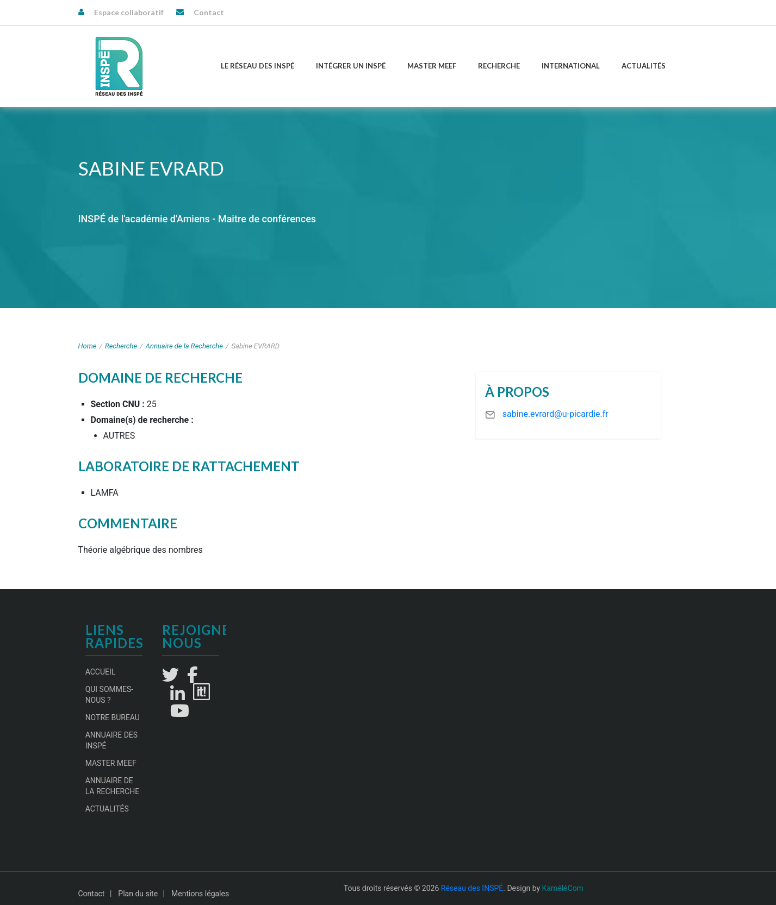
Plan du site (138, 893)
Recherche (499, 65)
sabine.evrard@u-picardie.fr (555, 414)
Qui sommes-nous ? (109, 694)
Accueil (100, 671)
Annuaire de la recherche (112, 786)
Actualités (644, 65)
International (571, 65)
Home (87, 346)
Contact (209, 12)
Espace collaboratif (129, 12)
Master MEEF (431, 65)
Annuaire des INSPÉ (111, 740)
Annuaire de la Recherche (184, 346)
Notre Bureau (112, 717)
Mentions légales (200, 893)
